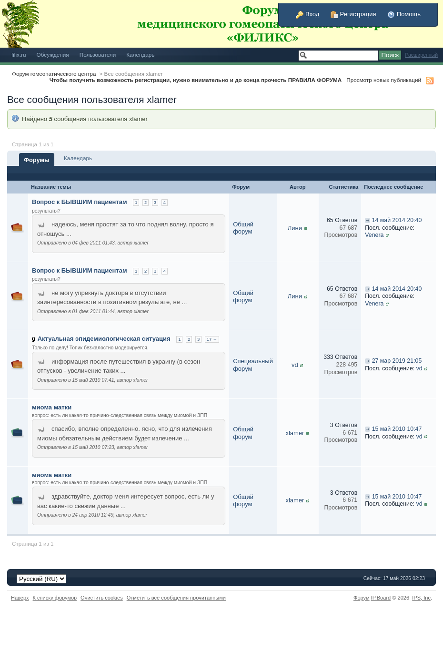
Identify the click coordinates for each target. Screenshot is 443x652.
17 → (212, 339)
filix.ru (18, 54)
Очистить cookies (102, 598)
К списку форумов (55, 598)
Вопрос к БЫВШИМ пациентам (79, 201)
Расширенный (421, 55)
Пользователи (98, 54)
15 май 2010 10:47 (397, 429)
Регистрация (353, 14)
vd (295, 364)
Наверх (20, 598)
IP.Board (381, 598)
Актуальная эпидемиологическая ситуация (104, 338)
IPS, (421, 598)
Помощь (404, 14)
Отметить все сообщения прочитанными (176, 598)
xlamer (294, 433)
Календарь (140, 54)
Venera (374, 235)
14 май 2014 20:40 (397, 220)
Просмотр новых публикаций (383, 80)
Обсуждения (53, 54)
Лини (295, 228)
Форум (361, 598)
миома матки (51, 407)
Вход (307, 14)
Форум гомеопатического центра (54, 74)
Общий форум (243, 228)
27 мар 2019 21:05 (397, 360)
